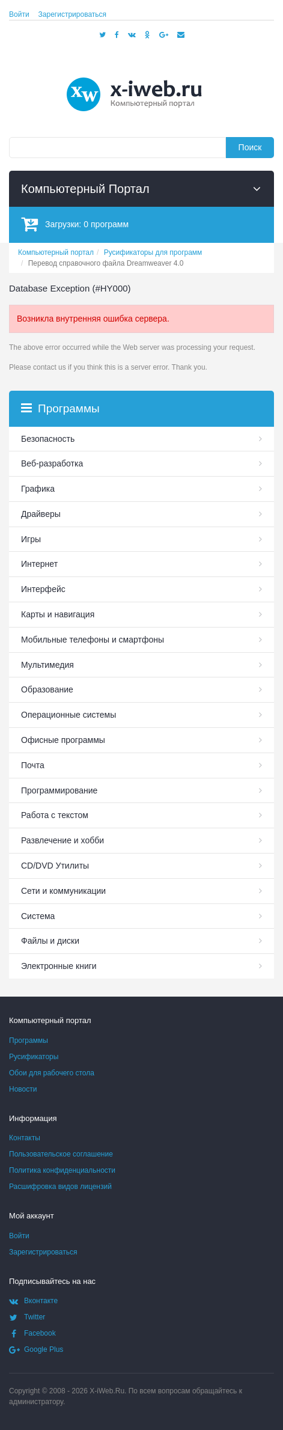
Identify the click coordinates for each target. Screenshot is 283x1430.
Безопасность (48, 439)
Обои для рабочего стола (51, 1073)
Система (38, 916)
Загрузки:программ (75, 224)
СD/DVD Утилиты (55, 865)
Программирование (59, 790)
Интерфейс (43, 589)
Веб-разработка (52, 463)
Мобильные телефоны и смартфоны (92, 639)
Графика (38, 488)
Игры (31, 539)
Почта (32, 765)
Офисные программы (63, 740)
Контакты (24, 1138)
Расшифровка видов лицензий (60, 1186)
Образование (47, 689)
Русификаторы (33, 1057)
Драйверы (41, 514)
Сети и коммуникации (63, 891)
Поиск (250, 147)
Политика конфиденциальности (62, 1170)
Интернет (39, 564)
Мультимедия (47, 665)
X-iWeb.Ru (107, 1391)
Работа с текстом (54, 815)
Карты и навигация (57, 614)
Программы (28, 1040)
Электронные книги (59, 966)
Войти (19, 14)
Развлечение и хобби (62, 840)
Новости (23, 1089)
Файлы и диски (50, 941)
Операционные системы (68, 715)
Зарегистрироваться (72, 14)
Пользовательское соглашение (61, 1154)
